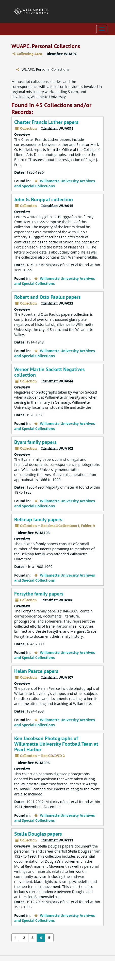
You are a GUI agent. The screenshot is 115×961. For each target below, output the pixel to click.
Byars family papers (35, 442)
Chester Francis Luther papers (46, 122)
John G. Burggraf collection (43, 199)
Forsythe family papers (38, 593)
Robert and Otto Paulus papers (47, 297)
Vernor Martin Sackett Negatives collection (49, 372)
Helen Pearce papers (36, 671)
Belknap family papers (38, 519)
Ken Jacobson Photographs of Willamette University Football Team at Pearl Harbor (56, 744)
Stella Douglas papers (38, 834)
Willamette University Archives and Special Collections (54, 183)
